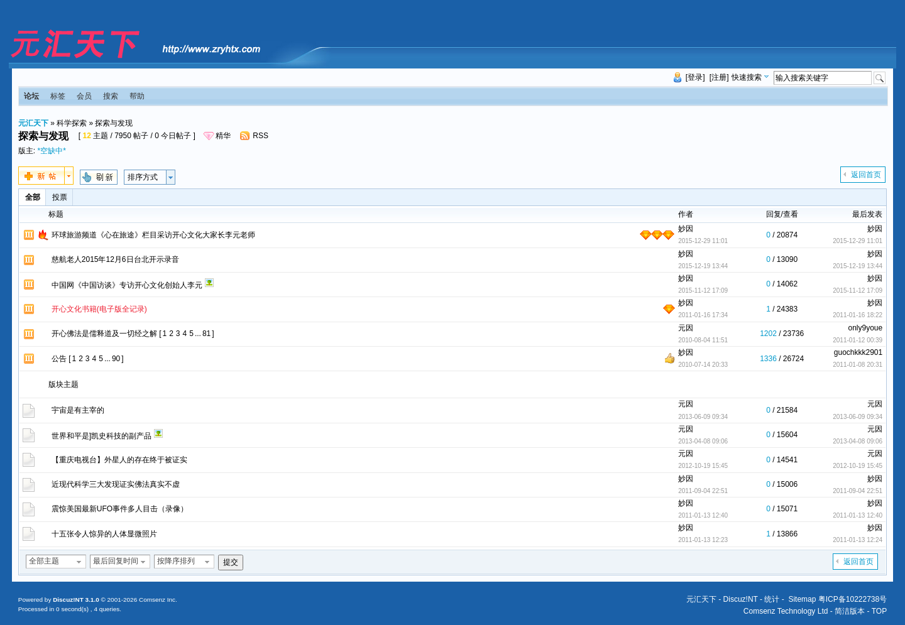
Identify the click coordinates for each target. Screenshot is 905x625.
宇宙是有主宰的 (78, 410)
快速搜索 (747, 77)
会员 (84, 96)
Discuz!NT (740, 599)
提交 (230, 562)
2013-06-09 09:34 (857, 416)
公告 (59, 358)
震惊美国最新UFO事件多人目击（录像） (120, 508)
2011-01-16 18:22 (857, 315)
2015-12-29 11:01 (857, 240)
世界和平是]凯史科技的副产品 (101, 436)
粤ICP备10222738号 (852, 599)
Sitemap (802, 599)
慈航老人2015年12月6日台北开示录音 (115, 259)
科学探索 (72, 123)
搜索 (110, 96)
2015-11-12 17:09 (857, 290)
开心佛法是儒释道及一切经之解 (104, 333)
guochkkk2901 (858, 352)
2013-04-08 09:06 (857, 441)
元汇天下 (33, 123)
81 (206, 333)
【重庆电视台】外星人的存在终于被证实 (119, 459)
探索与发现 (114, 123)
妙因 (685, 228)
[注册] (719, 77)
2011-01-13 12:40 (857, 515)
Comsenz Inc (157, 599)
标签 (57, 96)
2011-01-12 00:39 (857, 340)
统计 (771, 599)
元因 (685, 327)
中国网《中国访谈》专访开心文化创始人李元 (127, 285)
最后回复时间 (115, 561)
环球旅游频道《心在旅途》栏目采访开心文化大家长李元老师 (153, 235)
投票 (59, 197)
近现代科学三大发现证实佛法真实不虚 (116, 484)
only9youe (865, 327)
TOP (879, 611)
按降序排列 (176, 561)
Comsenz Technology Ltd (785, 611)
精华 (223, 135)
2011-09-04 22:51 (857, 490)
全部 (32, 197)
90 (116, 358)
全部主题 (44, 561)
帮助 (137, 96)
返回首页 (866, 174)
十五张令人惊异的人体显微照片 (104, 534)
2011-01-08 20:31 (857, 364)
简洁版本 (850, 611)
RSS (260, 135)
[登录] (695, 77)
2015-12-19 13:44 (857, 266)
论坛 (31, 96)
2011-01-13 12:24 (857, 539)
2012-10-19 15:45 (857, 465)
